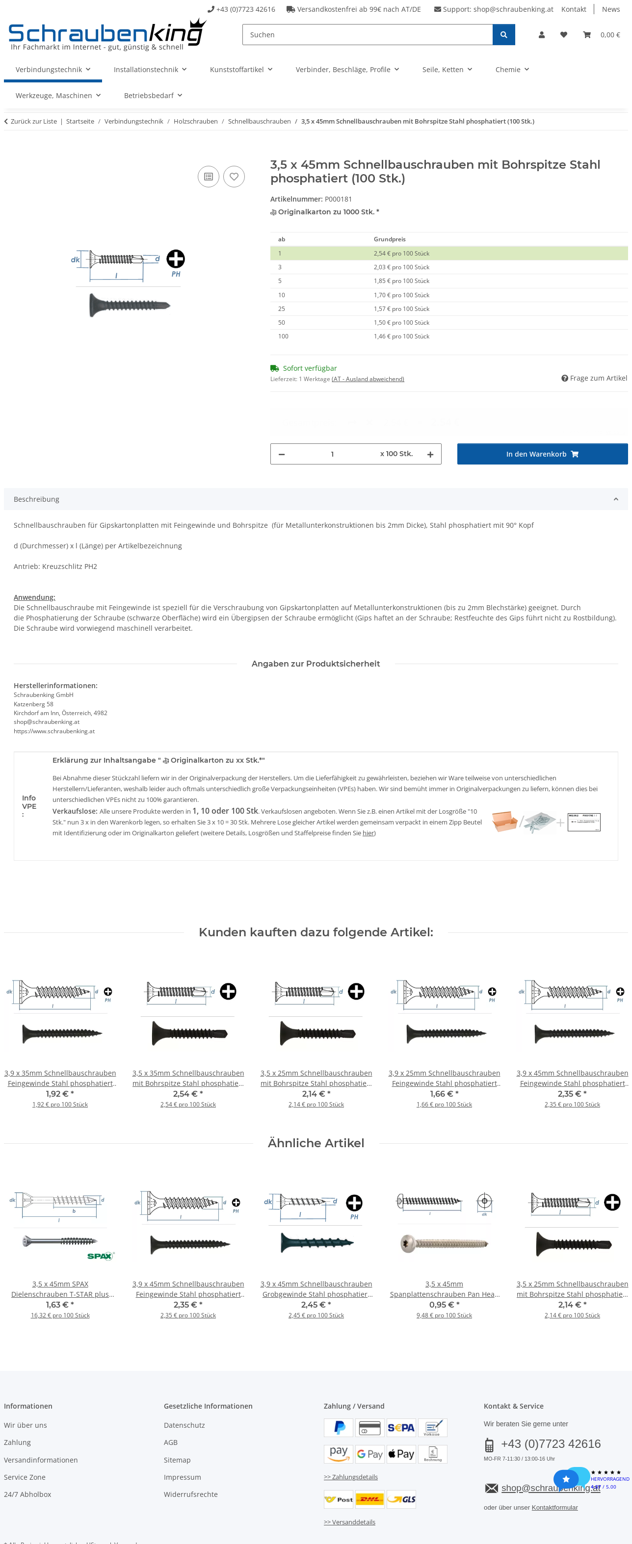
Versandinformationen (41, 1424)
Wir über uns (25, 1389)
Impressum (182, 1441)
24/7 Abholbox (27, 1459)
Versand (125, 1509)
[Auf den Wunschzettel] (234, 176)
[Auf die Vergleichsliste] (208, 176)
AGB (171, 1407)
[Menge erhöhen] (430, 418)
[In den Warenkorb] (12, 152)
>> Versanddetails (349, 1486)
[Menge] (332, 418)
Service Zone (25, 1441)
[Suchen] (367, 34)
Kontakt (573, 9)
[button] (542, 34)
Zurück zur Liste (34, 121)
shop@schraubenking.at (513, 9)
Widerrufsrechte (191, 1459)
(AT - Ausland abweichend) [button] (368, 379)
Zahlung (17, 1407)
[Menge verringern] (281, 418)
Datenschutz (184, 1389)
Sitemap (177, 1424)
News (611, 9)
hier (368, 797)
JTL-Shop (585, 1533)
